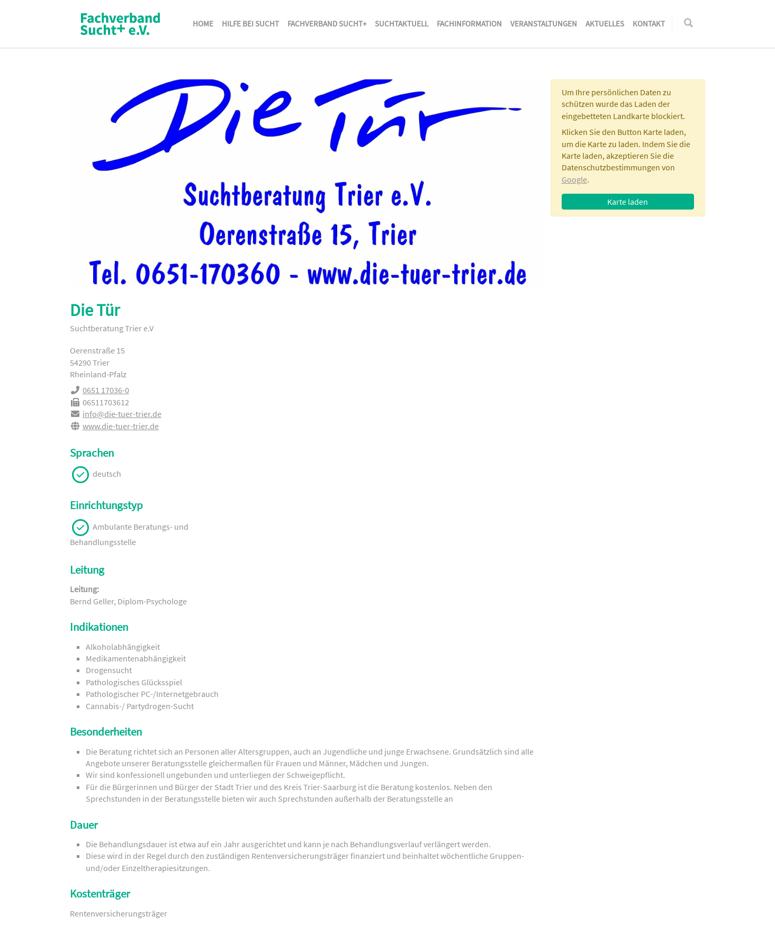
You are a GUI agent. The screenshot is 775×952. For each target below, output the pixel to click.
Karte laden (627, 201)
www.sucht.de (594, 858)
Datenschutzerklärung (171, 939)
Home (203, 24)
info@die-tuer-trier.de (602, 367)
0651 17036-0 (586, 344)
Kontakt (649, 24)
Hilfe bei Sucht (250, 24)
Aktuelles (604, 24)
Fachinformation (469, 24)
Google (574, 179)
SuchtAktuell (401, 24)
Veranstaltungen (543, 24)
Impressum (100, 939)
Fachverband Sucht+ (326, 24)
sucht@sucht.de (598, 843)
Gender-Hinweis (249, 939)
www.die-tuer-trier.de (601, 379)
